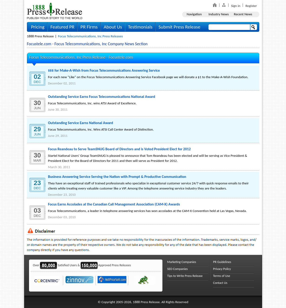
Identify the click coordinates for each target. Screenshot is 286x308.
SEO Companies (177, 269)
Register (251, 6)
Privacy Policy (222, 269)
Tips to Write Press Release (185, 276)
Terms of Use (221, 276)
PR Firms (89, 27)
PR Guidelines (222, 262)
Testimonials (140, 27)
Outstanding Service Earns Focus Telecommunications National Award (101, 96)
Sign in (235, 6)
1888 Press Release (40, 36)
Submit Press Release (179, 27)
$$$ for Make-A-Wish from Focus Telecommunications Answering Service (104, 70)
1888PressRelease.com (54, 10)
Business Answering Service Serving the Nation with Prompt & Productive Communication (117, 176)
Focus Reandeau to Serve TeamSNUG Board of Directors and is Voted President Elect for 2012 (119, 149)
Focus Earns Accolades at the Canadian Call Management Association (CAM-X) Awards (114, 204)
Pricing (38, 27)
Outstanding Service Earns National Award (80, 123)
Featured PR (62, 27)
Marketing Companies (181, 262)
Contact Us (220, 283)
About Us (113, 27)
